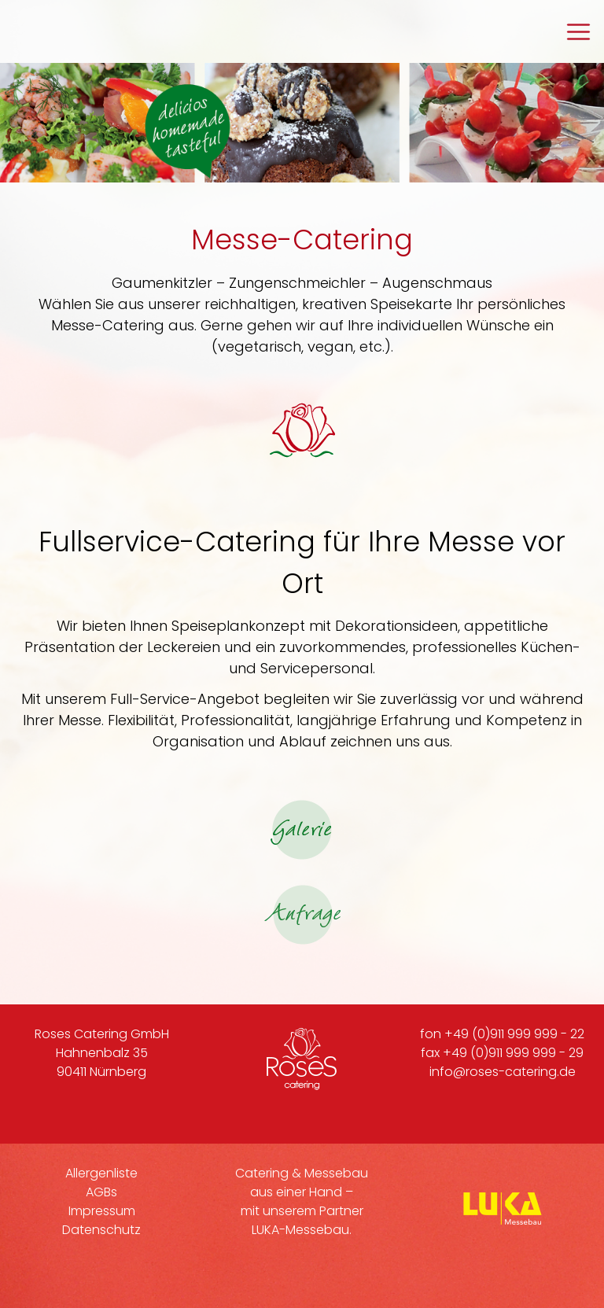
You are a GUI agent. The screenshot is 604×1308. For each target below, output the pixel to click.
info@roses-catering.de (502, 1072)
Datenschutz (101, 1230)
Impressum (101, 1211)
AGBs (101, 1192)
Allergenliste (101, 1173)
